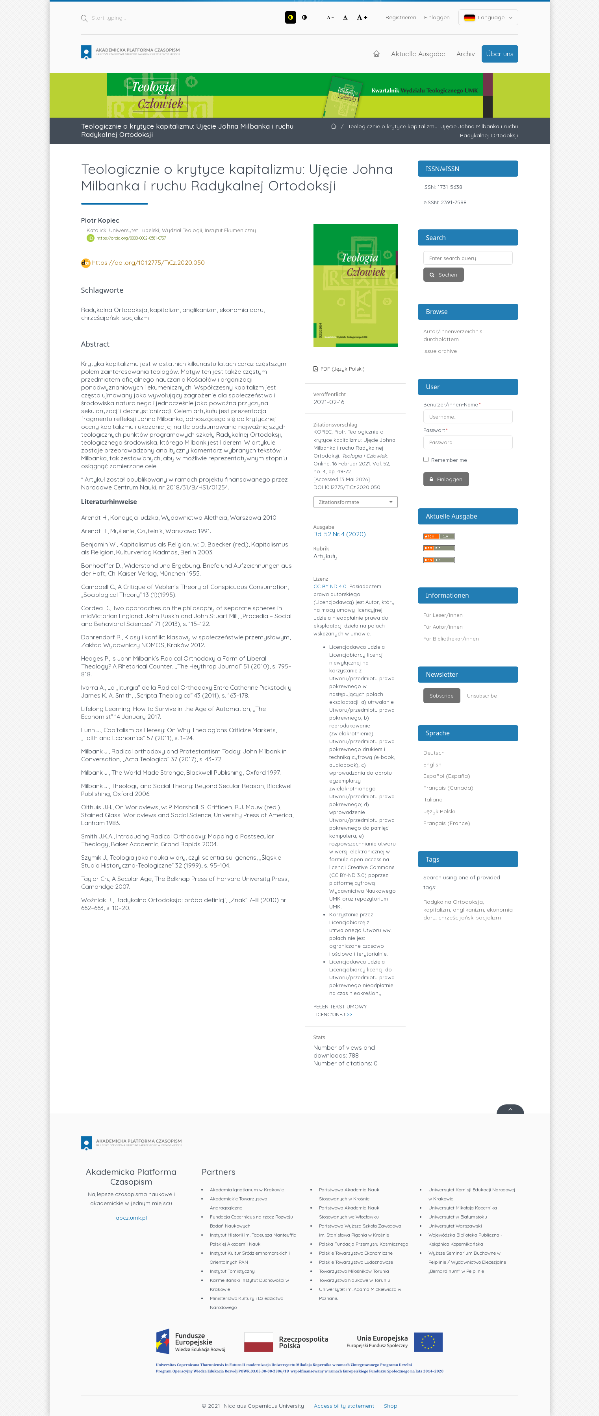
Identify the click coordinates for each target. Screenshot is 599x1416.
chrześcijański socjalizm (469, 917)
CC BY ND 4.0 (330, 586)
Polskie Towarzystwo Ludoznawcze (356, 1262)
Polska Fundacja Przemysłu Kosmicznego (363, 1244)
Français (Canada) (448, 787)
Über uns (500, 53)
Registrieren (401, 17)
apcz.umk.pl (131, 1217)
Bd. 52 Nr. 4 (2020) (339, 534)
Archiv (465, 53)
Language (488, 17)
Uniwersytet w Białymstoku (457, 1217)
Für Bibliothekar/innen (451, 638)
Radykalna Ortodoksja (453, 901)
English (432, 764)
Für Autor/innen (443, 627)
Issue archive (440, 350)
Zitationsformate (339, 502)
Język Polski (439, 811)
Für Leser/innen (443, 615)
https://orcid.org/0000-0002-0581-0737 (131, 238)
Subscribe (442, 695)
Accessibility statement (344, 1405)
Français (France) (446, 823)
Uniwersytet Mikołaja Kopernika (462, 1208)
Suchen (447, 274)
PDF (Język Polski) (342, 369)
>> (349, 1014)
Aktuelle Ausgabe (418, 53)
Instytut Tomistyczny (232, 1271)
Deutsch (434, 752)
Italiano (433, 799)
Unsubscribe (482, 695)
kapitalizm (436, 909)
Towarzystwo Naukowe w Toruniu (354, 1280)
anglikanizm (468, 909)
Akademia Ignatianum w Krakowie (247, 1190)
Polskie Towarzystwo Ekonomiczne (356, 1253)
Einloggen (437, 17)
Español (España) (446, 775)
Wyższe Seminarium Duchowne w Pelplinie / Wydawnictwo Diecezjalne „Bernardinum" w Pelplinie (467, 1262)
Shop (390, 1405)
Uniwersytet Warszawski (455, 1226)
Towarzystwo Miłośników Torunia (354, 1271)
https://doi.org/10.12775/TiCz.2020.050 (148, 262)
